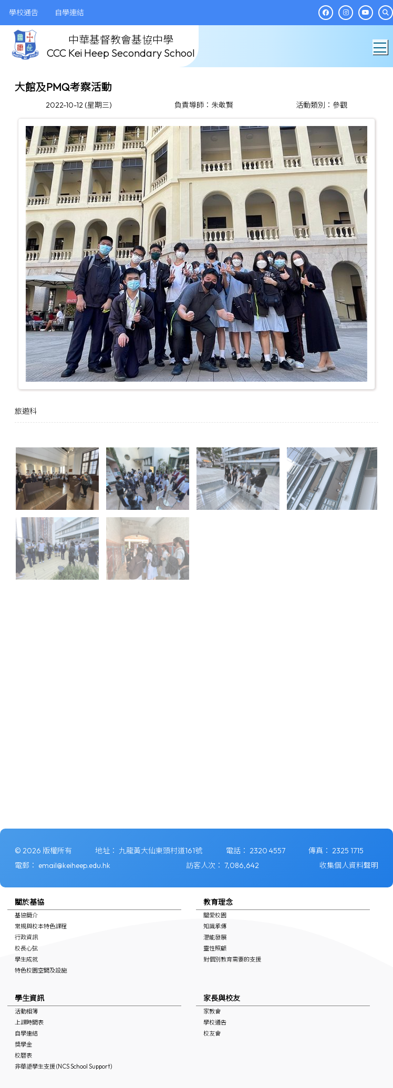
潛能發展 (214, 937)
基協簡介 (26, 915)
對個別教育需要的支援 (232, 959)
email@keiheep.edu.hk (74, 865)
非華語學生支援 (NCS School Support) (63, 1066)
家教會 (212, 1011)
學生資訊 (29, 998)
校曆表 (23, 1055)
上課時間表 (29, 1022)
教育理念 (218, 902)
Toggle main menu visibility (381, 44)
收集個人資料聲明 (348, 865)
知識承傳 (214, 926)
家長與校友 (221, 998)
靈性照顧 (214, 948)
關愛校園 (214, 915)
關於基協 (29, 902)
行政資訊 (26, 937)
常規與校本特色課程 (41, 926)
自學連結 (26, 1033)
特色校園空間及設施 (41, 970)
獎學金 (23, 1044)
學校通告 (214, 1022)
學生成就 (26, 959)
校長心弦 (26, 948)
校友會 (212, 1033)
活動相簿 (26, 1011)
